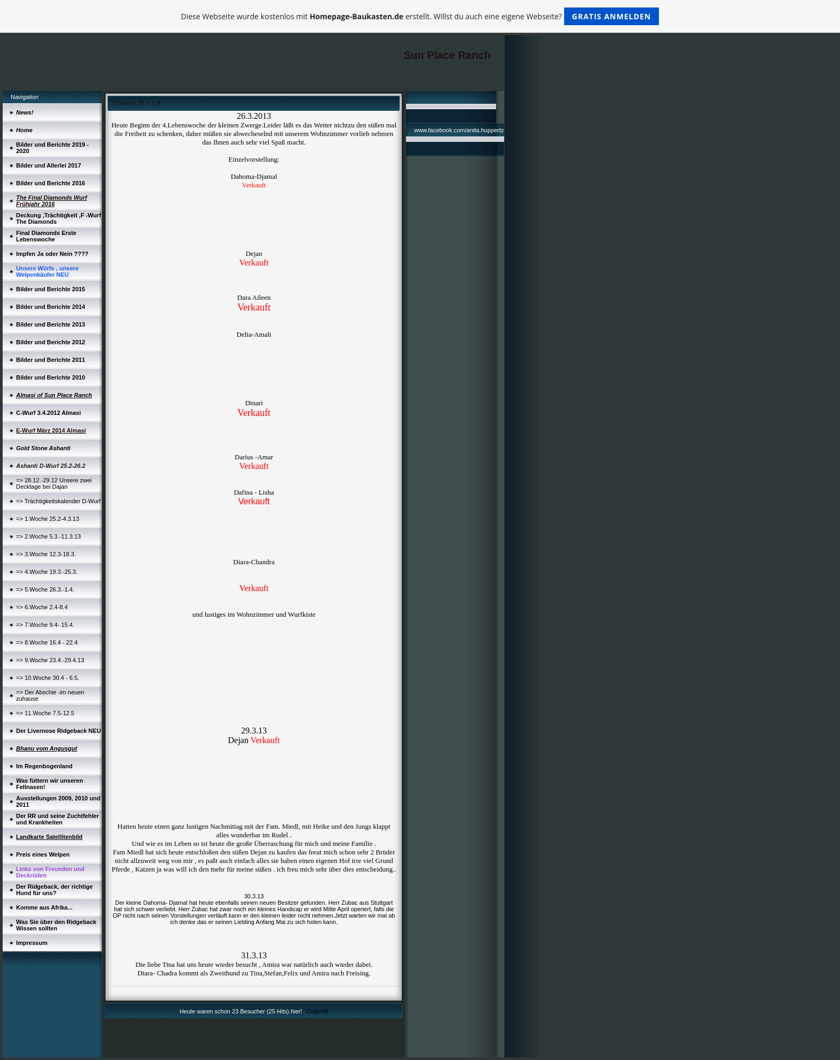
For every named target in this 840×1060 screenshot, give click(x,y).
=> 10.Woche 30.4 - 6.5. (47, 678)
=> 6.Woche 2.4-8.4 (42, 607)
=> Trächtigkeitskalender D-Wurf (58, 501)
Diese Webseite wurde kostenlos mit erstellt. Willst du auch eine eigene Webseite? (420, 16)
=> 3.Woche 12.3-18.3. (46, 554)
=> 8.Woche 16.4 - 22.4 (47, 642)
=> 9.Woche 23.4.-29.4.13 (50, 660)
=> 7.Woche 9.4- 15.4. (45, 625)
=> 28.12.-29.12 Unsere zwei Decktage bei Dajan (54, 483)
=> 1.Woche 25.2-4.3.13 (47, 519)
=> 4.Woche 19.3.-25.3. (47, 572)
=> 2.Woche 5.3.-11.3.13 (48, 536)
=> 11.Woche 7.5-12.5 (45, 713)
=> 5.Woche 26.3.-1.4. (45, 589)
